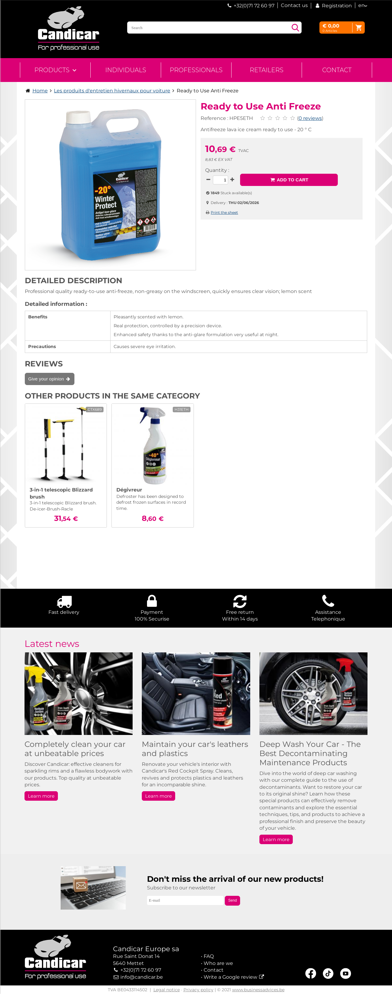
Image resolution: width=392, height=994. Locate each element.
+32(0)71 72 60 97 (254, 6)
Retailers (267, 70)
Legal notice (166, 989)
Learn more (41, 796)
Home (40, 91)
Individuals (125, 70)
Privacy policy (198, 989)
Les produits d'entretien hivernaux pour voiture (112, 91)
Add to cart (289, 179)
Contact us (294, 5)
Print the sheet (224, 212)
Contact (337, 70)
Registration (333, 6)
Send (232, 900)
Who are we (218, 963)
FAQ (209, 956)
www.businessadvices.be (258, 989)
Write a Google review (230, 977)
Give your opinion (49, 378)
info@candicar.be (141, 977)
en (361, 5)
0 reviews (310, 118)
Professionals (196, 70)
